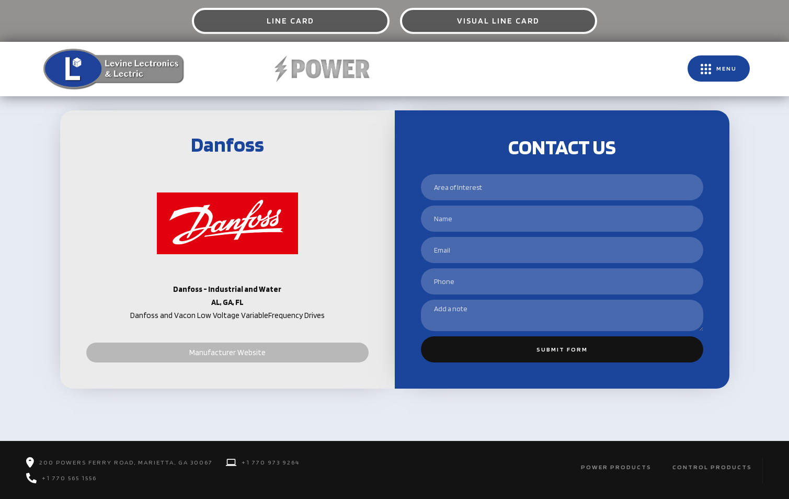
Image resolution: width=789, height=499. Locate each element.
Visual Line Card (498, 21)
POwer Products (616, 467)
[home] (112, 68)
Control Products (712, 467)
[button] (719, 68)
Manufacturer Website (227, 352)
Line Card (290, 21)
